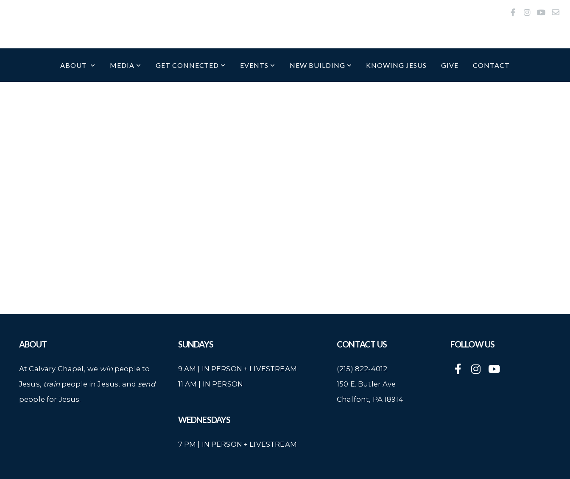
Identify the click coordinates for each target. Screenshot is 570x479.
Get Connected (191, 65)
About (77, 65)
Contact (491, 65)
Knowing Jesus (396, 65)
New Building (321, 65)
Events (257, 65)
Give (449, 65)
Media (125, 65)
